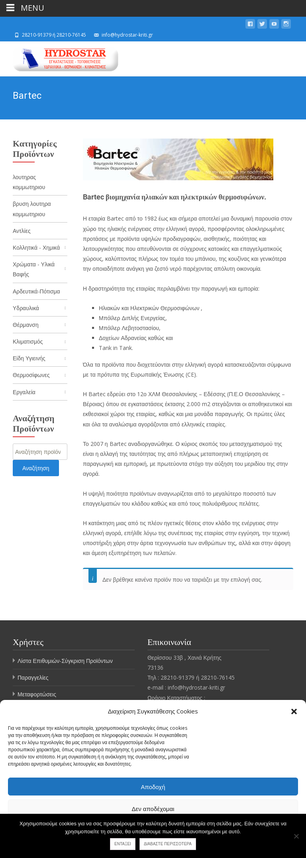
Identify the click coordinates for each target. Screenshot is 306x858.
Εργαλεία (24, 392)
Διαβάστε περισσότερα (168, 844)
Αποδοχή (153, 787)
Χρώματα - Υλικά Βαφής (34, 269)
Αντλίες (22, 231)
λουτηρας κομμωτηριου (29, 182)
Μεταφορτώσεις (37, 694)
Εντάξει (122, 844)
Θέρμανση (26, 324)
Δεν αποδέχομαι (153, 809)
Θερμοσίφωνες (31, 375)
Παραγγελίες (33, 677)
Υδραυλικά (26, 308)
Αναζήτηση (35, 468)
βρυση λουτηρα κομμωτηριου (32, 208)
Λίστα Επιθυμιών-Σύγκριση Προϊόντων (65, 661)
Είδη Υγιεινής (29, 358)
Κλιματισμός (28, 341)
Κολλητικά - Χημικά (36, 247)
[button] (294, 711)
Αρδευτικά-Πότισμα (36, 291)
